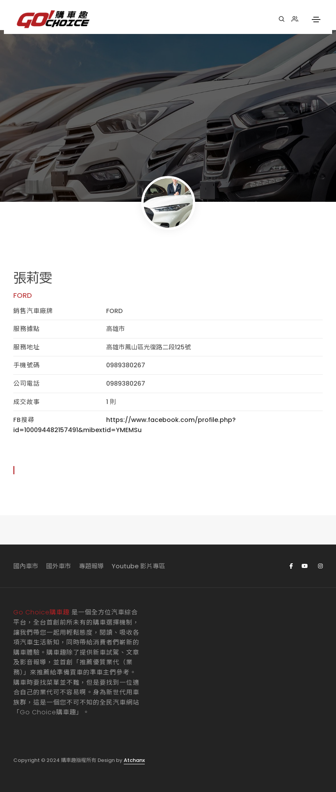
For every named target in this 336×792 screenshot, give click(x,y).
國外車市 (58, 566)
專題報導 (91, 566)
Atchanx (134, 760)
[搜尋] (281, 19)
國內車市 (25, 566)
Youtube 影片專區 (138, 566)
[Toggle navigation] (316, 19)
